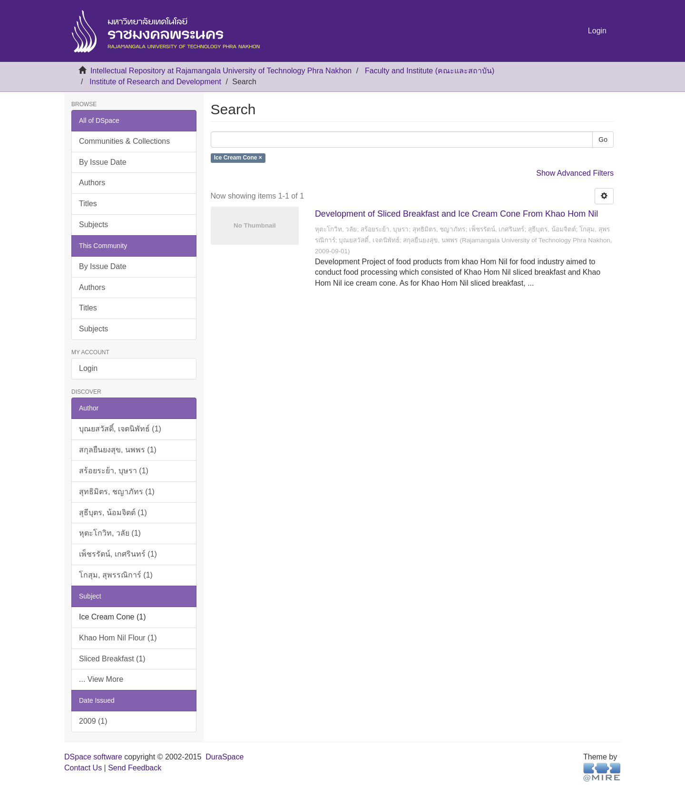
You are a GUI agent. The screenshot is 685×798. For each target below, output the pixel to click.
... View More (101, 679)
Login (88, 368)
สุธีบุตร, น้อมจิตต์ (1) (113, 513)
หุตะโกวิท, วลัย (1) (110, 533)
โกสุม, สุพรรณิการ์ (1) (116, 575)
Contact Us (83, 768)
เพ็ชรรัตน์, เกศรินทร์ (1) (118, 554)
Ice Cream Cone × (238, 158)
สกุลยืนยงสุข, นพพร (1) (118, 450)
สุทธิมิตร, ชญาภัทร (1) (117, 492)
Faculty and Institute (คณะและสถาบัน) (429, 71)
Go (602, 139)
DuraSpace (225, 757)
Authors (92, 183)
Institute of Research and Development (155, 82)
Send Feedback (134, 768)
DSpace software (93, 757)
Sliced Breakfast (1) (112, 659)
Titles (88, 204)
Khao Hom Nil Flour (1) (118, 638)
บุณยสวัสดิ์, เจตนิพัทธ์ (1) (120, 429)
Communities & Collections (124, 141)
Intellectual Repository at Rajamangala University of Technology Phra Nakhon (221, 71)
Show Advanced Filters (575, 173)
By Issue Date (103, 162)
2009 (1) (93, 721)
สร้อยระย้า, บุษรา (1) (113, 471)
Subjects (93, 224)
